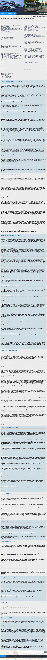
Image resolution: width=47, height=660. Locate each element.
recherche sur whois (29, 640)
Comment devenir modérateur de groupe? (31, 26)
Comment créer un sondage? (6, 54)
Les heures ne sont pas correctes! (7, 38)
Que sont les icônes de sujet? (6, 77)
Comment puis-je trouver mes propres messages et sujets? (34, 51)
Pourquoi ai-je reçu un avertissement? (7, 59)
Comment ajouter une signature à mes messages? (10, 53)
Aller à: (22, 651)
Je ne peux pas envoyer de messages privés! (32, 34)
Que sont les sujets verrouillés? (6, 76)
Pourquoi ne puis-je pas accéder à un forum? (9, 57)
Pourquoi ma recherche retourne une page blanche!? (33, 49)
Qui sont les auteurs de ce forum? (30, 65)
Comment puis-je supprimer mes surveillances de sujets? (34, 57)
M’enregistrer (39, 16)
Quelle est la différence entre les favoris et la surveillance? (34, 55)
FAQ (35, 16)
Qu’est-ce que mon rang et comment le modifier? (9, 45)
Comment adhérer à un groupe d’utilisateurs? (32, 25)
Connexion (45, 16)
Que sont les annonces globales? (7, 73)
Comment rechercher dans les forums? (30, 47)
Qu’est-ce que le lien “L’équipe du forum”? (31, 30)
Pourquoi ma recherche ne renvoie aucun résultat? (32, 48)
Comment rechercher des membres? (30, 50)
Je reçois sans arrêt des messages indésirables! (32, 35)
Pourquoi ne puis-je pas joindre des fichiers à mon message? (11, 58)
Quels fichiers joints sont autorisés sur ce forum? (32, 61)
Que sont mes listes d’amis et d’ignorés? (31, 41)
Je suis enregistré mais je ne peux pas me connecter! (10, 28)
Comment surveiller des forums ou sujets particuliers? (33, 56)
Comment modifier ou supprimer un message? (9, 52)
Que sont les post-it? (4, 75)
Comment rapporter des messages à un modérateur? (10, 60)
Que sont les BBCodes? (5, 68)
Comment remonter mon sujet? (6, 65)
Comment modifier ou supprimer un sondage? (9, 56)
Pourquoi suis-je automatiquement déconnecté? (9, 24)
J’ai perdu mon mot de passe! (6, 27)
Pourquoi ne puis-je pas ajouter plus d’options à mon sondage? (12, 55)
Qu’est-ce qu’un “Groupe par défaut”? (30, 29)
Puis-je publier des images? (6, 72)
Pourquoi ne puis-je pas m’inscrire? (7, 32)
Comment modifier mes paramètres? (7, 37)
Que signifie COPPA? (5, 31)
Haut (3, 88)
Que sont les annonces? (5, 74)
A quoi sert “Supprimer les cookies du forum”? (9, 33)
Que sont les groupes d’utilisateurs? (30, 24)
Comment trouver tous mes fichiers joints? (31, 62)
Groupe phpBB (38, 621)
